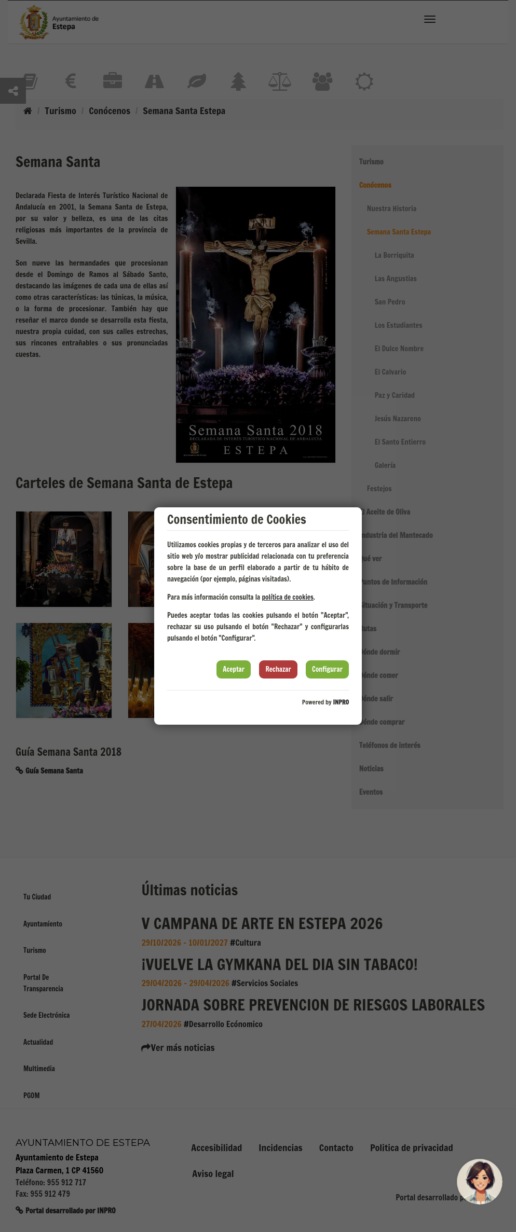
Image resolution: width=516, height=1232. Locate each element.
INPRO (341, 702)
